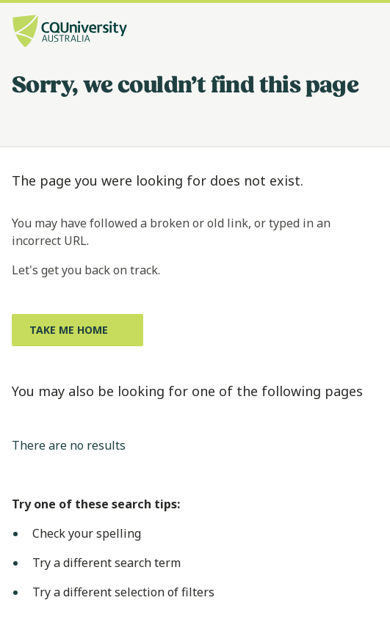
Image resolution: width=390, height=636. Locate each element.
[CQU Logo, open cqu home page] (70, 32)
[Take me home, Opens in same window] (77, 330)
